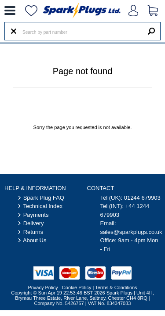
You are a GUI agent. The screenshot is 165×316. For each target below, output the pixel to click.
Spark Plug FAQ (43, 197)
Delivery (33, 223)
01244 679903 (142, 197)
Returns (33, 232)
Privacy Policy (43, 287)
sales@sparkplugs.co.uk (131, 232)
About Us (34, 240)
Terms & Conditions (116, 287)
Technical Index (42, 206)
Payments (36, 215)
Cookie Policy (77, 287)
